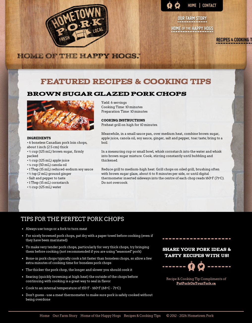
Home (45, 316)
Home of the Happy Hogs (101, 316)
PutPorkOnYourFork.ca (196, 283)
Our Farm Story (65, 316)
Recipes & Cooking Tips (142, 316)
